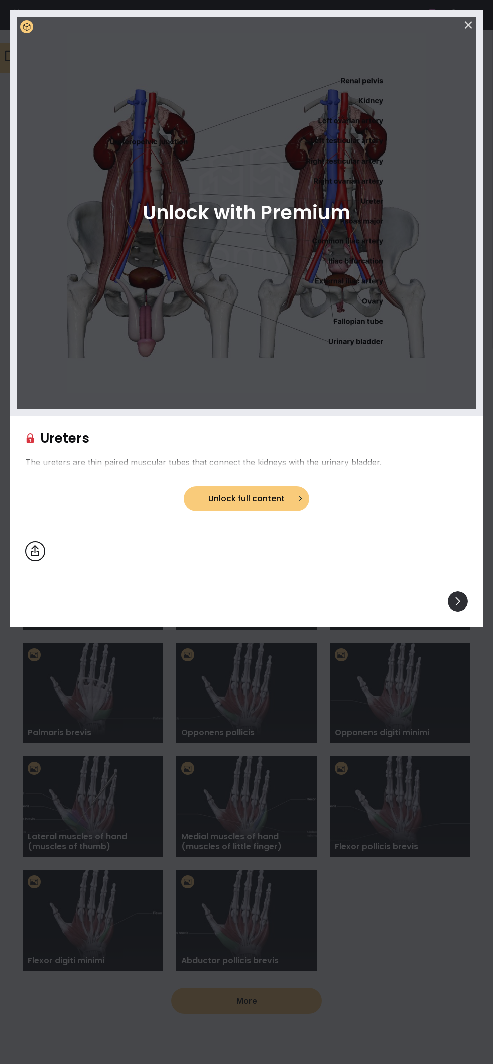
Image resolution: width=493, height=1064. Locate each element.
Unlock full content (246, 498)
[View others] (458, 601)
